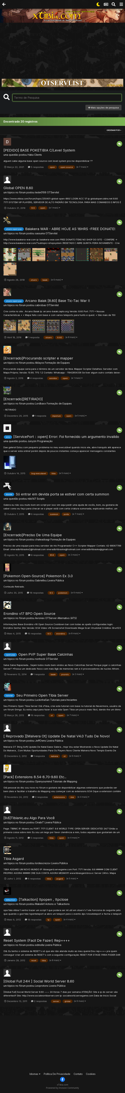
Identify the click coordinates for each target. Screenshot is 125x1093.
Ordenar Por (114, 130)
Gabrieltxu (41, 580)
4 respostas (35, 378)
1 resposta (32, 337)
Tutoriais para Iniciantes (63, 699)
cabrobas (40, 305)
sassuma (40, 233)
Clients (38, 154)
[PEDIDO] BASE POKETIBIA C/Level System (39, 150)
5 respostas (36, 167)
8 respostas (36, 555)
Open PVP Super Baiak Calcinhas (45, 654)
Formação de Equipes (57, 362)
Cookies (90, 1073)
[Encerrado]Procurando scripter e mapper (38, 358)
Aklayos (39, 362)
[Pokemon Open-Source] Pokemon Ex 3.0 (38, 576)
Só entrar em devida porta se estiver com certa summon (62, 494)
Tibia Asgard (13, 859)
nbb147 (32, 498)
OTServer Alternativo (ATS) (61, 618)
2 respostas (40, 797)
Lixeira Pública (55, 580)
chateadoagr (42, 539)
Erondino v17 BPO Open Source (29, 614)
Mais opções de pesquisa (103, 107)
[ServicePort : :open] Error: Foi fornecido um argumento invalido (66, 437)
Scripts (41, 498)
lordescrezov (43, 863)
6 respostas (36, 514)
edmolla (39, 944)
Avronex (40, 618)
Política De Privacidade (57, 1073)
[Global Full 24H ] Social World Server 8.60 (38, 981)
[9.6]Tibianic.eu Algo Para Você (29, 818)
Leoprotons (41, 985)
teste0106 (40, 192)
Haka (31, 154)
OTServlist (53, 192)
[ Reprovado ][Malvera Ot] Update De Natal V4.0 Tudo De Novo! (56, 736)
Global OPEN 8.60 (18, 188)
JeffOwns (40, 740)
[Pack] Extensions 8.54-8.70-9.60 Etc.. (34, 777)
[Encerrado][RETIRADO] (23, 399)
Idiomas (35, 1073)
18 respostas (35, 592)
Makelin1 (40, 903)
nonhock (40, 658)
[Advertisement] (62, 48)
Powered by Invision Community (62, 1088)
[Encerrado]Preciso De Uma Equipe (32, 535)
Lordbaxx (40, 403)
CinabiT (39, 822)
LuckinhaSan (42, 699)
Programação (45, 441)
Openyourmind (43, 781)
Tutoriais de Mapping (65, 781)
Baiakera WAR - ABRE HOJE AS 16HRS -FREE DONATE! (70, 229)
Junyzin (32, 441)
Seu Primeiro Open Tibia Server (42, 695)
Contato (78, 1073)
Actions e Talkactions (57, 903)
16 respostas (33, 633)
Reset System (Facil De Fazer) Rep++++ (36, 940)
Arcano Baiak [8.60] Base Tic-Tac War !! (57, 301)
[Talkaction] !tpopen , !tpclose (43, 899)
